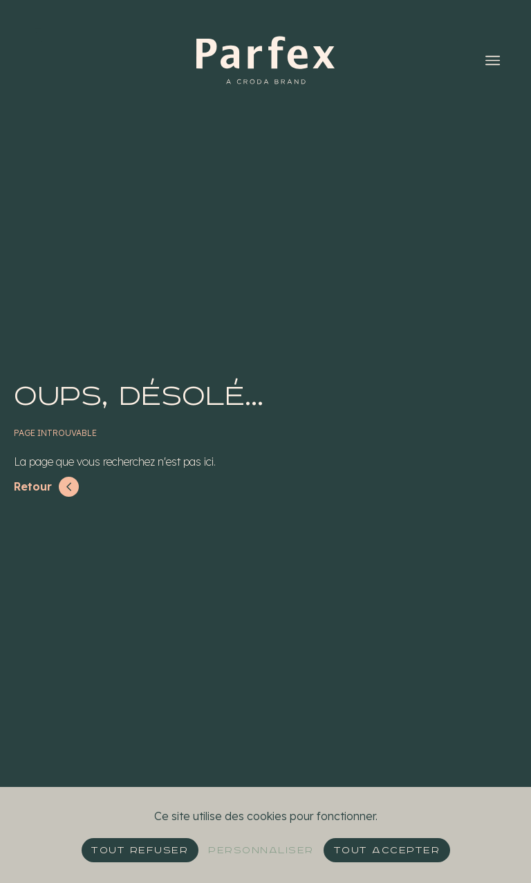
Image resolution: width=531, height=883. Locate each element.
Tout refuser (139, 850)
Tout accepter (387, 850)
